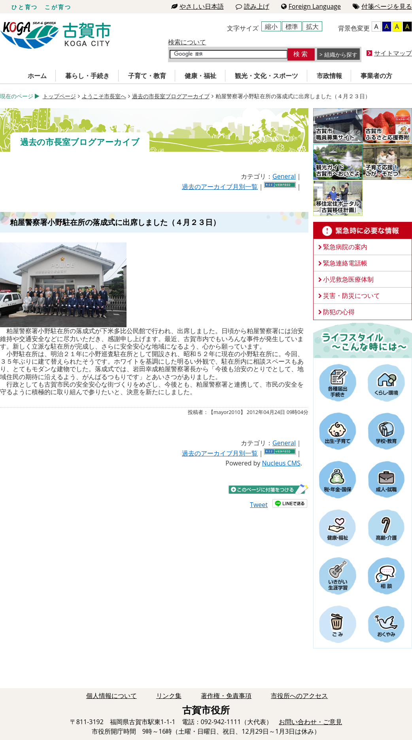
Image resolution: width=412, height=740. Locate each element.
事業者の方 (376, 75)
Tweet (259, 504)
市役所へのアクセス (299, 695)
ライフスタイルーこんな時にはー (362, 340)
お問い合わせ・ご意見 (310, 721)
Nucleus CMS (281, 463)
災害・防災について (351, 295)
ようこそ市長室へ (104, 96)
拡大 (312, 26)
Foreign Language (311, 6)
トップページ (59, 96)
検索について (187, 42)
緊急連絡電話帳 (345, 263)
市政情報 (329, 75)
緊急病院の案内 (345, 246)
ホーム (37, 75)
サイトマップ (393, 53)
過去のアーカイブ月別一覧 (220, 186)
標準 (291, 26)
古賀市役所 (55, 35)
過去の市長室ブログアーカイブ (171, 96)
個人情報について (111, 695)
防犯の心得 (339, 311)
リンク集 (168, 695)
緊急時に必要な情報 (363, 230)
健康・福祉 (200, 75)
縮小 (271, 26)
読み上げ (252, 6)
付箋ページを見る (382, 6)
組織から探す (340, 54)
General (284, 176)
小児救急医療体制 (348, 279)
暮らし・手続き (87, 75)
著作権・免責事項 (226, 695)
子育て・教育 (147, 75)
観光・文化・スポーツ (266, 75)
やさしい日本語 (197, 6)
